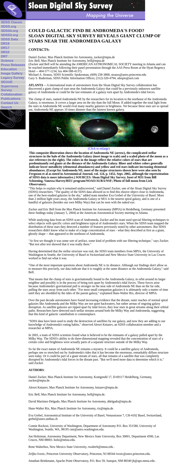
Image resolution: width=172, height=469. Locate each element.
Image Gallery (12, 73)
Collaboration (11, 94)
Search (6, 107)
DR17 (5, 48)
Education (9, 69)
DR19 (5, 43)
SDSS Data (9, 39)
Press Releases (13, 65)
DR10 (5, 52)
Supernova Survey (9, 88)
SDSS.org (8, 26)
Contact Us (9, 103)
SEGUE (7, 82)
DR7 (4, 56)
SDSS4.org (9, 31)
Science (7, 60)
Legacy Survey (12, 78)
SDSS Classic (11, 22)
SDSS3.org (9, 35)
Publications (11, 99)
